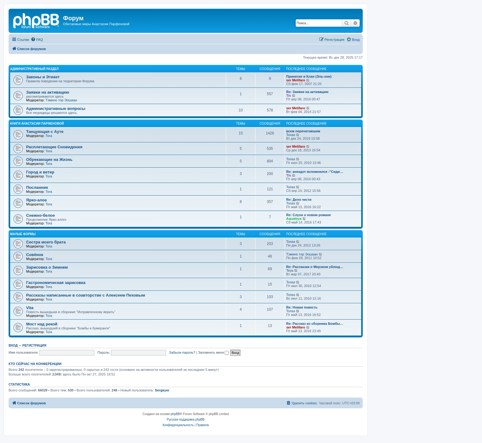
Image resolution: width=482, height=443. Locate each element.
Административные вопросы (55, 108)
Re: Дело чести (298, 199)
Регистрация (34, 345)
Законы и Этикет (43, 77)
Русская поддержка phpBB (185, 419)
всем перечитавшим (303, 131)
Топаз (290, 135)
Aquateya (294, 218)
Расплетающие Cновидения (54, 147)
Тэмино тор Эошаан (61, 100)
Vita (30, 307)
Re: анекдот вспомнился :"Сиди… (314, 171)
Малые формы (23, 234)
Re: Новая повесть (302, 307)
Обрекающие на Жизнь (49, 159)
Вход (13, 345)
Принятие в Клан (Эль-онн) (308, 76)
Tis (288, 95)
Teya (289, 270)
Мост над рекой (41, 324)
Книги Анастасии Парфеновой (37, 123)
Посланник (37, 187)
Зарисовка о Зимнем (47, 267)
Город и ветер (40, 172)
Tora (48, 136)
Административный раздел (34, 69)
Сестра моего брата (46, 242)
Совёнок (34, 254)
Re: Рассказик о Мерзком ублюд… (314, 267)
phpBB (175, 414)
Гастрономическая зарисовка (55, 282)
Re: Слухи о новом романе (308, 215)
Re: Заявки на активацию (307, 92)
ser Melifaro (295, 80)
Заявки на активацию (47, 92)
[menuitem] (37, 39)
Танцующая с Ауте (45, 131)
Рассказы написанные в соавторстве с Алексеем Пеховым (85, 295)
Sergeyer (162, 390)
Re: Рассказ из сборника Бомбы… (314, 323)
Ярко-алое (36, 200)
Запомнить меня (213, 352)
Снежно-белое (40, 215)
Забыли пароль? (182, 352)
